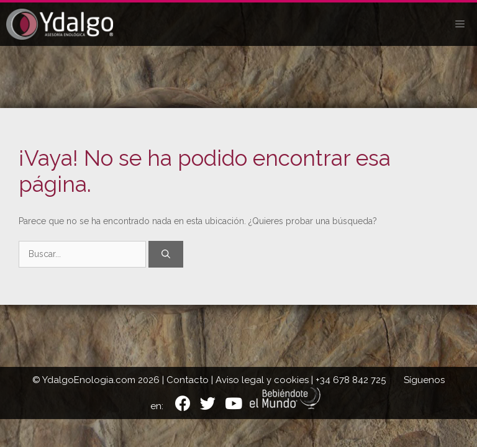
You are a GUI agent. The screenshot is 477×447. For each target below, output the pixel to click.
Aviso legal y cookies (262, 380)
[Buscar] (165, 254)
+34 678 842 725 (351, 380)
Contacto (187, 380)
